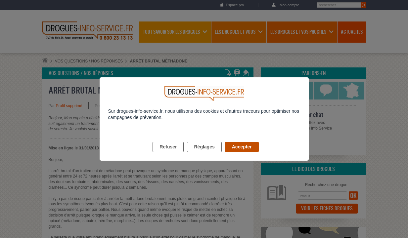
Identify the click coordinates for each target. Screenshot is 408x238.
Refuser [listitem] (168, 154)
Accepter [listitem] (242, 154)
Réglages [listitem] (204, 154)
